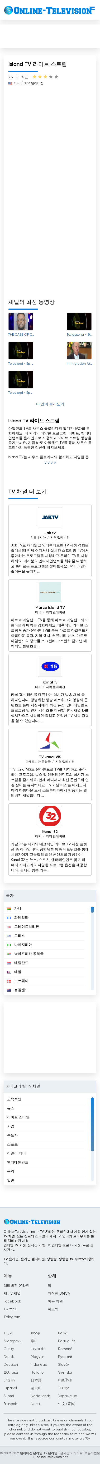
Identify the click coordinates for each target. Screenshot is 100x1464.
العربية (8, 1333)
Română (65, 1349)
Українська (67, 1396)
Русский (65, 1357)
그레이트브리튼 (23, 927)
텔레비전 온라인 (16, 1285)
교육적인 (14, 1099)
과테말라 (18, 917)
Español (10, 1388)
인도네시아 (38, 537)
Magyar (37, 1357)
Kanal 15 (50, 682)
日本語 (36, 1380)
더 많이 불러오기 (50, 404)
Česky (9, 1349)
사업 (10, 1126)
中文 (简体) (66, 1404)
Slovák (63, 1364)
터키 (38, 687)
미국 (38, 612)
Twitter (10, 1309)
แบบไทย (65, 1380)
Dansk (9, 1357)
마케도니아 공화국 (38, 761)
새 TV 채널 (12, 1293)
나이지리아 (19, 945)
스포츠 (12, 1144)
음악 (10, 1171)
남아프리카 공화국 (25, 954)
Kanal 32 (50, 832)
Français (11, 1404)
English (9, 1380)
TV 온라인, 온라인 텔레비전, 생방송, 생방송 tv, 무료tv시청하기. (49, 1261)
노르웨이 (18, 981)
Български (12, 1341)
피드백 (53, 1309)
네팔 (14, 972)
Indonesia (39, 1364)
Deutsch (11, 1364)
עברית (35, 1333)
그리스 (16, 936)
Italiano (37, 1372)
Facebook (12, 1301)
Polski (62, 1333)
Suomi (9, 1396)
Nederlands (41, 1396)
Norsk (35, 1404)
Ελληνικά (11, 1372)
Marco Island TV (50, 608)
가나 (14, 908)
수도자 (12, 1135)
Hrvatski (37, 1349)
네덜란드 (18, 963)
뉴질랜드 (18, 990)
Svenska (65, 1372)
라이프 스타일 (18, 1117)
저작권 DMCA (59, 1293)
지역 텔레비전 (60, 537)
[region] (50, 948)
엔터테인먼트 (18, 1162)
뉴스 (10, 1108)
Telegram (12, 1317)
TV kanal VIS (50, 757)
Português (67, 1341)
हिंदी (34, 1341)
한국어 (36, 1388)
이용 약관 (55, 1301)
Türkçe (63, 1388)
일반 (10, 1180)
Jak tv (50, 533)
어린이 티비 (16, 1153)
